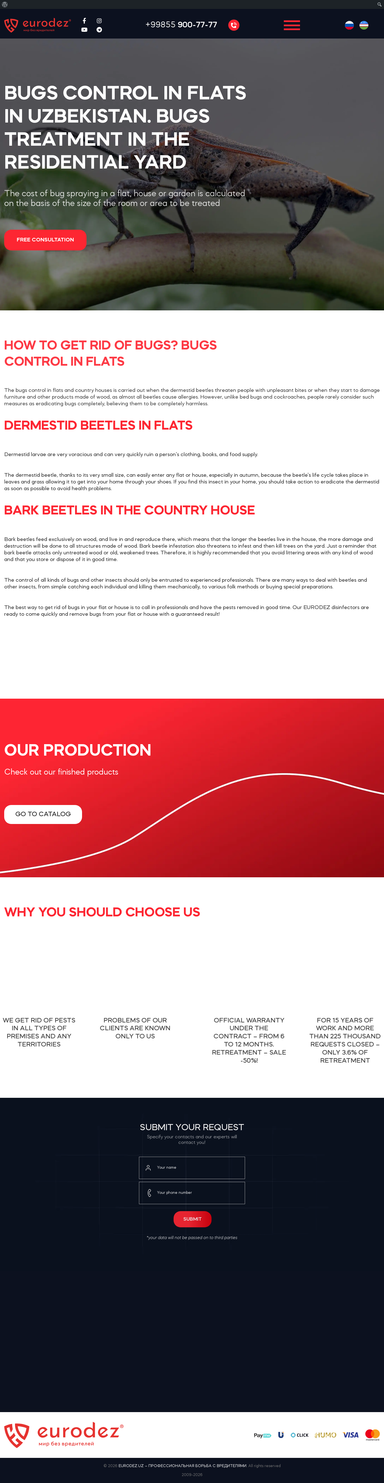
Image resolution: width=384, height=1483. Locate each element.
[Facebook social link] (84, 20)
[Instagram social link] (99, 20)
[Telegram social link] (99, 29)
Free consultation (45, 240)
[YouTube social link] (84, 29)
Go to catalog (43, 814)
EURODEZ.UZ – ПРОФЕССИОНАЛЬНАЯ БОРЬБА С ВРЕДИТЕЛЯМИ (182, 1466)
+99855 (181, 25)
